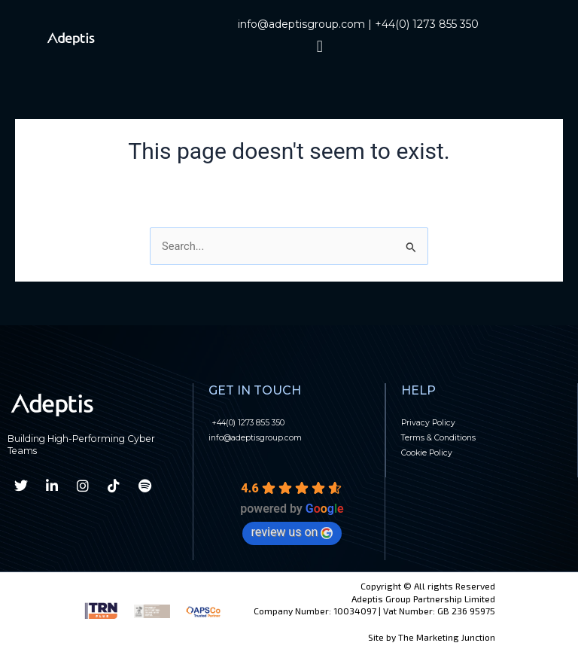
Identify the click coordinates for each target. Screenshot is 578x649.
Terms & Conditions (452, 436)
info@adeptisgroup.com (301, 24)
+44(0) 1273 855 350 (427, 24)
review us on (292, 532)
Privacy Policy (437, 421)
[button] (319, 46)
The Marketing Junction (446, 637)
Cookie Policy (436, 452)
